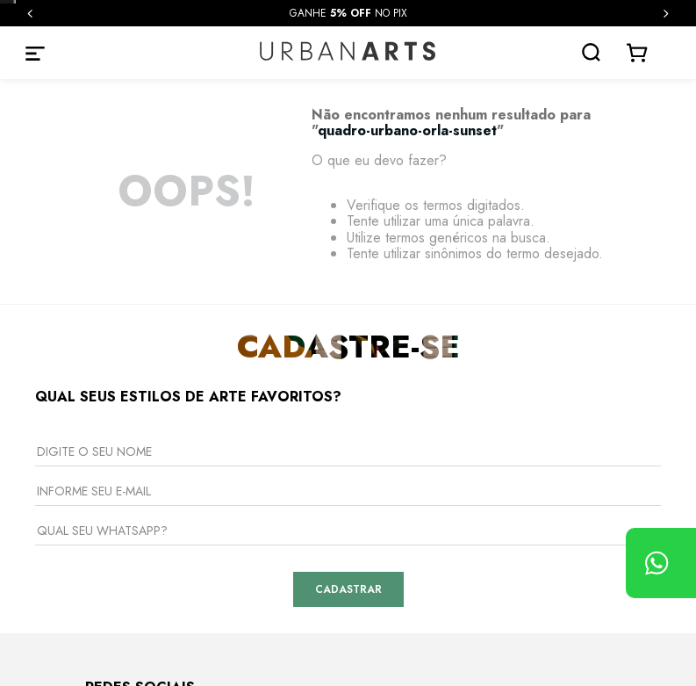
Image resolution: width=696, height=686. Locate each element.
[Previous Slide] (30, 13)
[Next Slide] (666, 13)
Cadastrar (348, 589)
